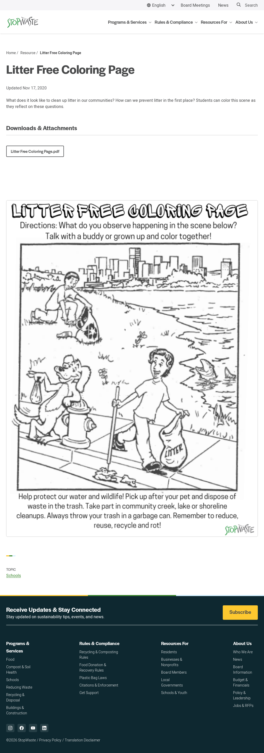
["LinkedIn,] (44, 728)
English (159, 5)
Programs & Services (17, 647)
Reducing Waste (19, 687)
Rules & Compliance (99, 643)
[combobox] (161, 5)
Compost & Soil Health (18, 669)
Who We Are (243, 651)
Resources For (174, 643)
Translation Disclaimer (82, 740)
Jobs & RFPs (243, 705)
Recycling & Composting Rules (98, 654)
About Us (242, 643)
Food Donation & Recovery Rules (92, 667)
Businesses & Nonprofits (171, 662)
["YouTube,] (33, 728)
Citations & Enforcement (98, 685)
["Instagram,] (10, 728)
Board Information (242, 669)
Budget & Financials (241, 682)
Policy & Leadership (242, 695)
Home (11, 52)
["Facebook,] (22, 728)
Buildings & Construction (16, 710)
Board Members (174, 672)
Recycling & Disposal (15, 697)
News (223, 5)
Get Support (89, 692)
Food (10, 659)
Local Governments (172, 682)
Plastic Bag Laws (93, 677)
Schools (13, 575)
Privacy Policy (50, 740)
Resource (27, 52)
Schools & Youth (174, 692)
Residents (169, 651)
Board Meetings (195, 5)
